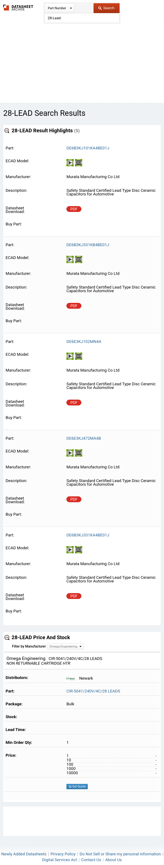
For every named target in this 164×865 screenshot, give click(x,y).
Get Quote (77, 786)
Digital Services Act (59, 859)
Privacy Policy (63, 854)
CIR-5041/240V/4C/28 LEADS (93, 691)
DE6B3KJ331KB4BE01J (87, 244)
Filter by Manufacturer (29, 646)
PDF (74, 209)
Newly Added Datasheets (23, 854)
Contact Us (91, 859)
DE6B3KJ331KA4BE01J (87, 535)
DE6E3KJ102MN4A (83, 341)
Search (106, 8)
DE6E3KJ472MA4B (83, 438)
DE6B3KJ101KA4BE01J (87, 148)
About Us (113, 859)
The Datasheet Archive (18, 7)
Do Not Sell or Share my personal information (120, 854)
